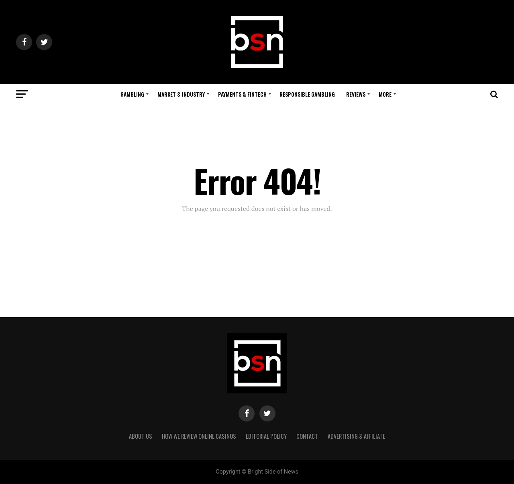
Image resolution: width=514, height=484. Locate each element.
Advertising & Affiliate (356, 436)
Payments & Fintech (242, 94)
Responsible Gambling (307, 94)
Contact (307, 436)
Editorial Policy (266, 436)
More (385, 94)
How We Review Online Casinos (199, 436)
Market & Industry (181, 94)
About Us (140, 436)
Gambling (132, 94)
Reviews (355, 94)
